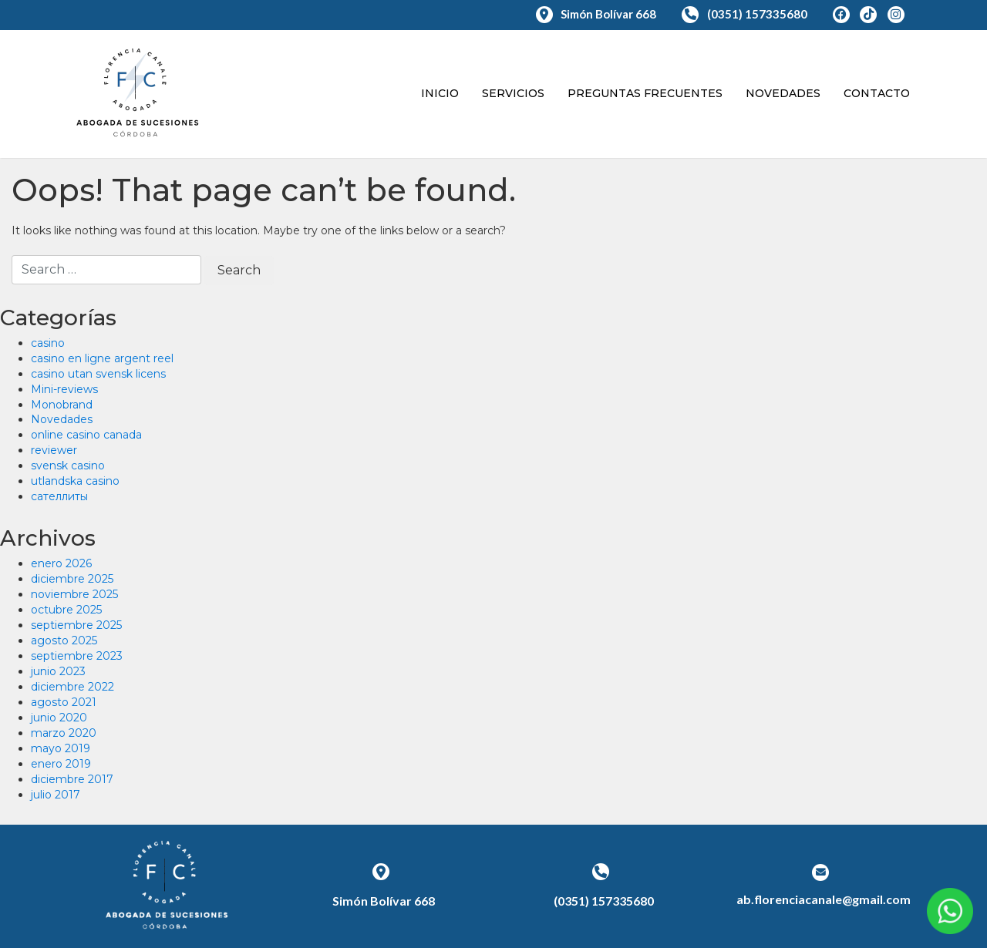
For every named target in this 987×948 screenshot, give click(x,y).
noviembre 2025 (74, 594)
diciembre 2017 (72, 779)
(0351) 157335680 (746, 14)
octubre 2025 (66, 610)
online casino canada (86, 435)
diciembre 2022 (72, 687)
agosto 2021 (63, 702)
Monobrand (62, 405)
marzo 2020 (63, 733)
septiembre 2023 (77, 656)
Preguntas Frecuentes (645, 93)
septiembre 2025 (76, 625)
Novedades (783, 93)
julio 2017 (55, 795)
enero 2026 (61, 563)
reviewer (54, 450)
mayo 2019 (60, 748)
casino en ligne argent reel (102, 358)
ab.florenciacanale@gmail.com (823, 899)
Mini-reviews (64, 389)
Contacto (877, 93)
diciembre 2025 (72, 579)
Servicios (513, 93)
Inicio (440, 93)
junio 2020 (59, 717)
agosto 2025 (64, 640)
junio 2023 (58, 671)
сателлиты (59, 496)
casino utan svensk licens (98, 374)
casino (48, 343)
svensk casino (68, 465)
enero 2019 (61, 764)
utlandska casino (75, 481)
